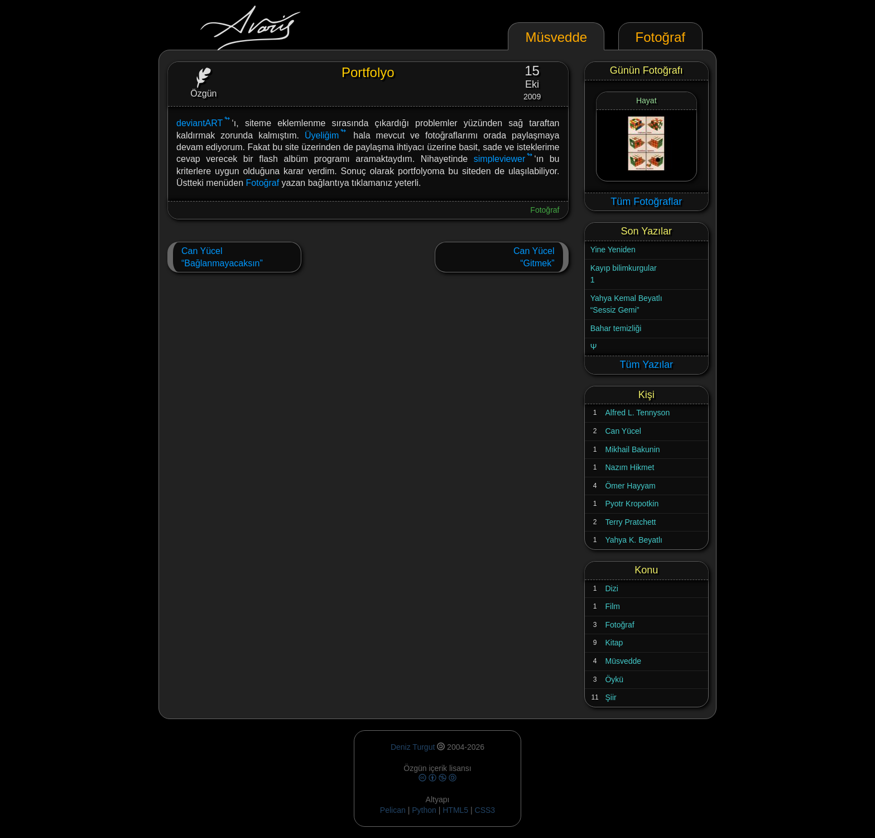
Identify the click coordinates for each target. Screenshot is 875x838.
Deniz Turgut (413, 747)
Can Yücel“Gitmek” (534, 257)
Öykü (614, 679)
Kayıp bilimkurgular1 (623, 274)
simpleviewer (499, 159)
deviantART (199, 123)
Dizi (611, 588)
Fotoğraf (263, 183)
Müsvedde (623, 661)
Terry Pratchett (630, 522)
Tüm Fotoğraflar (646, 201)
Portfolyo (368, 72)
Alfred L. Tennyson (637, 412)
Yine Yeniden (613, 249)
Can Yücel (623, 431)
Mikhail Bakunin (632, 449)
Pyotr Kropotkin (631, 503)
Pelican (393, 810)
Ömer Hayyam (630, 485)
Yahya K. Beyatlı (633, 539)
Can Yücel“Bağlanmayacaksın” (222, 257)
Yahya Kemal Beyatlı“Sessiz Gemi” (626, 304)
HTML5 (456, 810)
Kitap (614, 642)
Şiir (610, 697)
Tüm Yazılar (646, 364)
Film (612, 606)
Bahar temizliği (616, 328)
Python (424, 810)
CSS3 (485, 810)
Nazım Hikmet (629, 467)
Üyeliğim (322, 135)
